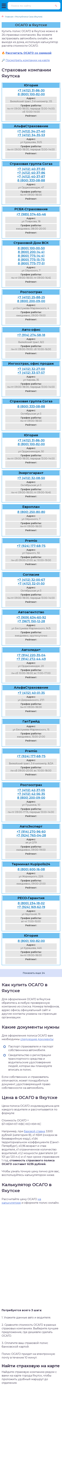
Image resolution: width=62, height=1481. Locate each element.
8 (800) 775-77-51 (31, 263)
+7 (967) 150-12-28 (31, 621)
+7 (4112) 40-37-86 (31, 173)
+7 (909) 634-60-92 (31, 617)
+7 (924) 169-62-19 (31, 907)
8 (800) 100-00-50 (31, 248)
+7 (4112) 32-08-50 (31, 478)
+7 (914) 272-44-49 (31, 659)
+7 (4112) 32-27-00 (31, 369)
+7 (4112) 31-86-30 (31, 90)
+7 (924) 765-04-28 (31, 835)
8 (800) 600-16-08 (31, 869)
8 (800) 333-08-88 (31, 180)
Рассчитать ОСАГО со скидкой (28, 53)
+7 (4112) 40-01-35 (31, 693)
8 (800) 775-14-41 (31, 256)
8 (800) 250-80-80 (31, 512)
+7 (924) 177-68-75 (31, 546)
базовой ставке (34, 1131)
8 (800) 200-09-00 (31, 301)
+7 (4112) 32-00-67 (31, 580)
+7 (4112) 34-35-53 (31, 135)
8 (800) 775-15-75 (31, 259)
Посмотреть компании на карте (28, 60)
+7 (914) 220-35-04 (31, 655)
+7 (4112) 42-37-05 (31, 790)
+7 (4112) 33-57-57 (31, 373)
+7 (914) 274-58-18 (31, 335)
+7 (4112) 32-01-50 (31, 583)
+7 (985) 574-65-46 (31, 214)
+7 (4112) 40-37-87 (31, 176)
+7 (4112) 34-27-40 (31, 131)
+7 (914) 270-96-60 (31, 831)
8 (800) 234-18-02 (31, 903)
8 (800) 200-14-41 (31, 252)
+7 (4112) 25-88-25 (31, 297)
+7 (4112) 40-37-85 (31, 169)
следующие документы (36, 1039)
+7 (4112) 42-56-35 (31, 794)
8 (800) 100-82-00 (31, 94)
